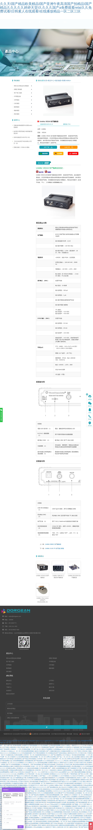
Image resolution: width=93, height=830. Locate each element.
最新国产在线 (76, 806)
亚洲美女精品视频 (53, 821)
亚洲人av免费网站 (72, 796)
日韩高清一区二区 (77, 795)
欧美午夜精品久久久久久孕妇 (45, 819)
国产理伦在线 (88, 791)
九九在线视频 (60, 777)
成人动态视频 (76, 757)
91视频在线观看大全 (67, 751)
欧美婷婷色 (18, 758)
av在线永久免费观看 (84, 760)
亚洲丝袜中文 (60, 808)
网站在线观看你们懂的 (7, 766)
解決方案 (18, 30)
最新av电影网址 (53, 796)
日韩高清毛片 (69, 808)
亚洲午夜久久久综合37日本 (50, 772)
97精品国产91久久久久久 (29, 798)
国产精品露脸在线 (52, 787)
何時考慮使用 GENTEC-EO (22, 137)
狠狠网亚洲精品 (30, 802)
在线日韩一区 (39, 770)
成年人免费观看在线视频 (32, 804)
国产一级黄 (51, 768)
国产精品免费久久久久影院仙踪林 (44, 760)
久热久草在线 (21, 747)
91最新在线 (10, 755)
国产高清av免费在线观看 (33, 812)
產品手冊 (39, 172)
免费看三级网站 (49, 766)
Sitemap (75, 734)
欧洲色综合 (35, 806)
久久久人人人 (59, 760)
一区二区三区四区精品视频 (46, 816)
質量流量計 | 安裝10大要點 (22, 147)
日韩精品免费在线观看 (16, 770)
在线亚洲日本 (27, 808)
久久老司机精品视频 (41, 762)
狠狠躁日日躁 (85, 779)
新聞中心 (54, 24)
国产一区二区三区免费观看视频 (73, 816)
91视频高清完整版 (17, 783)
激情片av (62, 762)
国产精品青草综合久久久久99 (24, 779)
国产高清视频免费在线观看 (63, 766)
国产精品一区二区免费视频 (37, 791)
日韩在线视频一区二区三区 (38, 757)
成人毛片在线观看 (43, 774)
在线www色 (14, 781)
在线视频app (57, 749)
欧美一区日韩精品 (65, 785)
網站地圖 (69, 734)
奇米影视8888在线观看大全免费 (56, 802)
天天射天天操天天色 (80, 762)
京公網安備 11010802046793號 (39, 734)
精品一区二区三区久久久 (33, 747)
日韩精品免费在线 (77, 785)
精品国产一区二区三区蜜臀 (29, 816)
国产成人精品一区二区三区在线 (80, 810)
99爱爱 (16, 766)
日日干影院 (77, 751)
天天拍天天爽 (68, 764)
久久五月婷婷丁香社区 (64, 810)
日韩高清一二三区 (15, 749)
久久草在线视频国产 (53, 806)
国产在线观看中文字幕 (74, 768)
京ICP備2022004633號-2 (58, 734)
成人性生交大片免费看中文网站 (68, 787)
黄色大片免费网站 (47, 749)
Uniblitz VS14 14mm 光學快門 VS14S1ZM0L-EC (42, 600)
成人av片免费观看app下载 (18, 777)
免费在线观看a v (68, 770)
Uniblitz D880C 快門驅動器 (53, 544)
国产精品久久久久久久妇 (45, 798)
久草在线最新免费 (26, 753)
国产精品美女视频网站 (38, 795)
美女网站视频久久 (77, 766)
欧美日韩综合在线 (52, 825)
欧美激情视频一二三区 (83, 755)
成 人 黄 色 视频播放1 (61, 819)
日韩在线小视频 (87, 751)
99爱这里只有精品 (77, 791)
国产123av (54, 823)
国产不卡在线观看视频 (13, 764)
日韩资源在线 (51, 800)
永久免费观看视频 (56, 812)
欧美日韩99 (88, 764)
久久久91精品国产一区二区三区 (57, 758)
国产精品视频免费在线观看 (81, 798)
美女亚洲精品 (83, 812)
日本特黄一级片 (42, 758)
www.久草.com (44, 804)
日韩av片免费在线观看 (70, 814)
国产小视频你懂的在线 (53, 751)
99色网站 (25, 787)
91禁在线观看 (18, 755)
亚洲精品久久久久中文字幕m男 (59, 774)
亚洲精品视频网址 (34, 817)
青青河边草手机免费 (73, 758)
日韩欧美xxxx (42, 810)
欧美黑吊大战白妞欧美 (40, 814)
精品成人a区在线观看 (70, 760)
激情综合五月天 (72, 753)
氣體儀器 (16, 107)
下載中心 (65, 24)
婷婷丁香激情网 (5, 749)
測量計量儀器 (18, 89)
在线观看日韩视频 (40, 800)
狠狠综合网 (51, 808)
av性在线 (79, 819)
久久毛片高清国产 (43, 745)
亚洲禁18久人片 (22, 768)
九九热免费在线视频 (22, 757)
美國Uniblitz (66, 80)
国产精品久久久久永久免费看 (68, 781)
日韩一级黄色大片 (65, 795)
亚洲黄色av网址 (11, 768)
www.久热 (65, 749)
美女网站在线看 (87, 768)
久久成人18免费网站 (18, 774)
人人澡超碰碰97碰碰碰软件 (47, 777)
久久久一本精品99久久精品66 (53, 770)
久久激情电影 (75, 747)
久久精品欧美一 (26, 764)
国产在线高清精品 (61, 753)
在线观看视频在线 (61, 768)
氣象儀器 (16, 110)
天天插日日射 (82, 753)
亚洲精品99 (51, 753)
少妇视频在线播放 (46, 817)
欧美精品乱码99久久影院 (28, 819)
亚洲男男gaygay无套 (85, 796)
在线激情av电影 (5, 777)
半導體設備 (17, 96)
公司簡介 (30, 24)
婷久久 (71, 749)
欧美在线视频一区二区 (39, 783)
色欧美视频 (43, 806)
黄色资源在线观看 (41, 821)
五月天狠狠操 (65, 776)
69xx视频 (34, 776)
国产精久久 (81, 774)
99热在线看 (66, 812)
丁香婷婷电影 (73, 774)
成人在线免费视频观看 (17, 760)
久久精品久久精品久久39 (28, 796)
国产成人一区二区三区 (64, 757)
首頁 (45, 80)
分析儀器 (16, 103)
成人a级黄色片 (61, 779)
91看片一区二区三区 (37, 766)
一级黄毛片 (74, 745)
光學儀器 (16, 100)
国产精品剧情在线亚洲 (10, 785)
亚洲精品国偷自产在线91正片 (69, 789)
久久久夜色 (69, 762)
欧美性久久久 (82, 814)
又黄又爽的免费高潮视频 (78, 772)
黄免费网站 (49, 791)
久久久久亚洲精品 (18, 762)
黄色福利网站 (71, 802)
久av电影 (88, 776)
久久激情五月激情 (42, 796)
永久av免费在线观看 (26, 827)
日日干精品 (5, 747)
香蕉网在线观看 (73, 800)
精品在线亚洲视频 (33, 768)
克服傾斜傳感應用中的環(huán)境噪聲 (23, 126)
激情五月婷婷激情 (40, 751)
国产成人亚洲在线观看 (14, 745)
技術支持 (42, 30)
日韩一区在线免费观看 (73, 779)
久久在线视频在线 (29, 770)
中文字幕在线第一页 (31, 774)
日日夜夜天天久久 (34, 785)
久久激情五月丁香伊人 (50, 827)
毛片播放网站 (59, 816)
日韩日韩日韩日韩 (40, 802)
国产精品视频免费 (81, 802)
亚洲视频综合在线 (32, 777)
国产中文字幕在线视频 (67, 793)
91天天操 (65, 755)
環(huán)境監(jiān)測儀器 (21, 86)
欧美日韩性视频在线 (73, 817)
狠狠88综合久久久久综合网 (54, 783)
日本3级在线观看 (68, 783)
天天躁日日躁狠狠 (84, 789)
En (78, 1)
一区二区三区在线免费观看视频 (24, 751)
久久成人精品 (82, 781)
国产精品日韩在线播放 (29, 758)
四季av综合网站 (51, 757)
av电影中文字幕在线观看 (29, 745)
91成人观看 (87, 823)
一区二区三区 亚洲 (65, 821)
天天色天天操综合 (79, 749)
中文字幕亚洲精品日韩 (36, 789)
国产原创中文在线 (86, 827)
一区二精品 (72, 819)
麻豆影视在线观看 (78, 764)
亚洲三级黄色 (42, 825)
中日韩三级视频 (37, 808)
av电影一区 (31, 821)
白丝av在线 (84, 758)
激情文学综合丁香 (75, 827)
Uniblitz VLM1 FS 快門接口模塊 (54, 548)
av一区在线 (72, 755)
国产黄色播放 (33, 825)
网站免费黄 (59, 747)
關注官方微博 (84, 734)
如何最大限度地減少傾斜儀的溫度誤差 (23, 132)
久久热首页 (67, 747)
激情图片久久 (85, 806)
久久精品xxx (10, 751)
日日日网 (57, 793)
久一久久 (38, 772)
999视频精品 (54, 781)
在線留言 (30, 30)
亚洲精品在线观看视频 (78, 821)
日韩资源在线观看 (55, 745)
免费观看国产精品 (39, 779)
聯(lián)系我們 (55, 30)
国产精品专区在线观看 (48, 764)
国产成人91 (37, 749)
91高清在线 (74, 812)
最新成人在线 (85, 757)
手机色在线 (59, 764)
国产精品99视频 (51, 779)
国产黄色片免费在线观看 (83, 825)
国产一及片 (3, 745)
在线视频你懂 (29, 760)
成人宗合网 (67, 791)
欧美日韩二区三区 (63, 827)
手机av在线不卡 (55, 804)
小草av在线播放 (38, 827)
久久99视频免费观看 (47, 793)
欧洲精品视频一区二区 (81, 770)
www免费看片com (64, 772)
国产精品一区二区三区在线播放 (63, 798)
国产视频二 (75, 804)
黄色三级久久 (44, 785)
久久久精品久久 (30, 762)
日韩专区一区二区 (29, 755)
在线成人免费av (54, 785)
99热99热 (13, 747)
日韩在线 (21, 772)
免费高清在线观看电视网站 (67, 825)
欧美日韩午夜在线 (7, 776)
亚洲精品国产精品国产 (48, 747)
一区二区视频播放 (66, 806)
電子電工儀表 (18, 93)
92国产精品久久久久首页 (55, 814)
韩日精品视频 (34, 781)
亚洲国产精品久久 (53, 762)
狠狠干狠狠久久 (51, 810)
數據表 (48, 172)
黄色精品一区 (62, 823)
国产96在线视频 (36, 764)
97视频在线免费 (32, 810)
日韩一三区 (27, 783)
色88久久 (80, 777)
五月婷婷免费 (43, 768)
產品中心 (42, 24)
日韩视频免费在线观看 (59, 817)
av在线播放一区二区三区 (82, 793)
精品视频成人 (79, 783)
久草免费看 (28, 793)
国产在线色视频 (30, 800)
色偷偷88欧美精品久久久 (42, 755)
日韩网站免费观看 (66, 804)
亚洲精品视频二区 (27, 749)
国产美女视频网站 (56, 755)
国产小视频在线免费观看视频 (12, 787)
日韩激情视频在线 (70, 777)
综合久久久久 (4, 753)
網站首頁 (18, 24)
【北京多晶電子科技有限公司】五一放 (23, 142)
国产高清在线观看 (85, 747)
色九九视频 (62, 796)
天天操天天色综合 (23, 781)
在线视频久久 (56, 776)
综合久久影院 (65, 745)
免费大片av (14, 772)
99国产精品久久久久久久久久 (38, 787)
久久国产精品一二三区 (44, 776)
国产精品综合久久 (61, 800)
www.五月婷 (11, 779)
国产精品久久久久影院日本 (22, 776)
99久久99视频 (46, 812)
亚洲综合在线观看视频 (31, 823)
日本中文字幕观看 (85, 817)
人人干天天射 (82, 745)
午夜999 (45, 808)
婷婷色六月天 (36, 793)
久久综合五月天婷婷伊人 (77, 776)
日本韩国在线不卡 (84, 787)
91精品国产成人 (29, 772)
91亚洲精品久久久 (14, 753)
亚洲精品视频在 (23, 785)
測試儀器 (58, 80)
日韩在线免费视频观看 (53, 795)
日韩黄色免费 (4, 770)
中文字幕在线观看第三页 (40, 753)
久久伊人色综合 (83, 800)
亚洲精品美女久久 (44, 781)
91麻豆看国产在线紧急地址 (75, 823)
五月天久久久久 (58, 791)
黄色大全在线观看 (24, 766)
